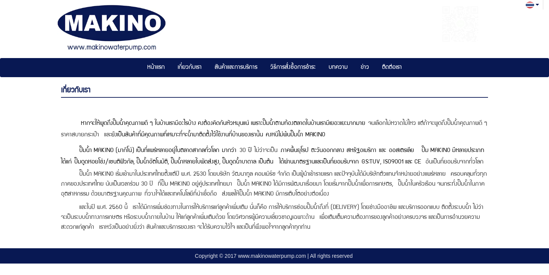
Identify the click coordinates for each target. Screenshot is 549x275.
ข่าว (365, 67)
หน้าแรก (156, 67)
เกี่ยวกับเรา (190, 67)
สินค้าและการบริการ (236, 67)
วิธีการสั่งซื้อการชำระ (293, 67)
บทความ (338, 67)
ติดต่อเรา (392, 67)
